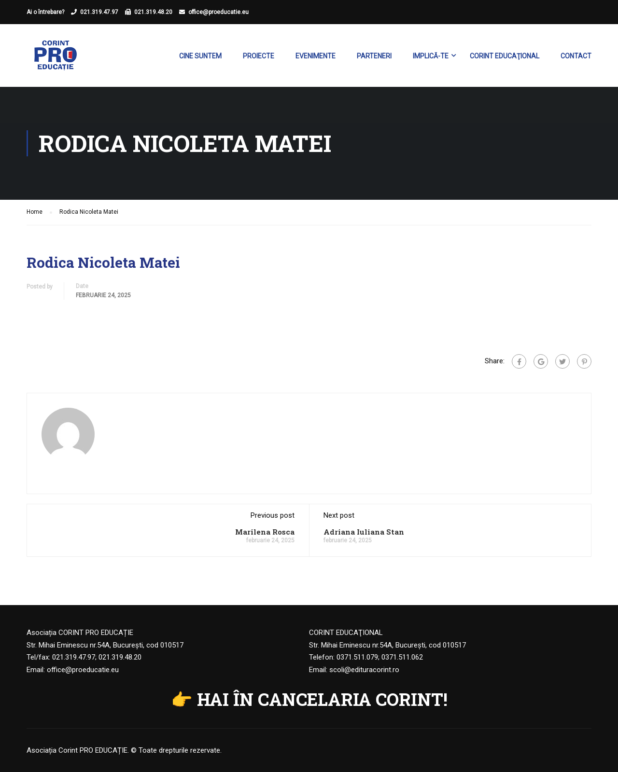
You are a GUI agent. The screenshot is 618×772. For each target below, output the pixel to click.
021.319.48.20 (153, 12)
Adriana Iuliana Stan (363, 532)
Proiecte (258, 56)
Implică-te (431, 56)
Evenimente (315, 56)
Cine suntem (200, 56)
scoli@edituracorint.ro (364, 669)
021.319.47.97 (99, 12)
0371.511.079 (357, 657)
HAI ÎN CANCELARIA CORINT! (322, 699)
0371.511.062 (402, 657)
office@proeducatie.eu (218, 12)
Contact (576, 56)
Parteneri (374, 56)
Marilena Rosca (265, 532)
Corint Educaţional (504, 56)
